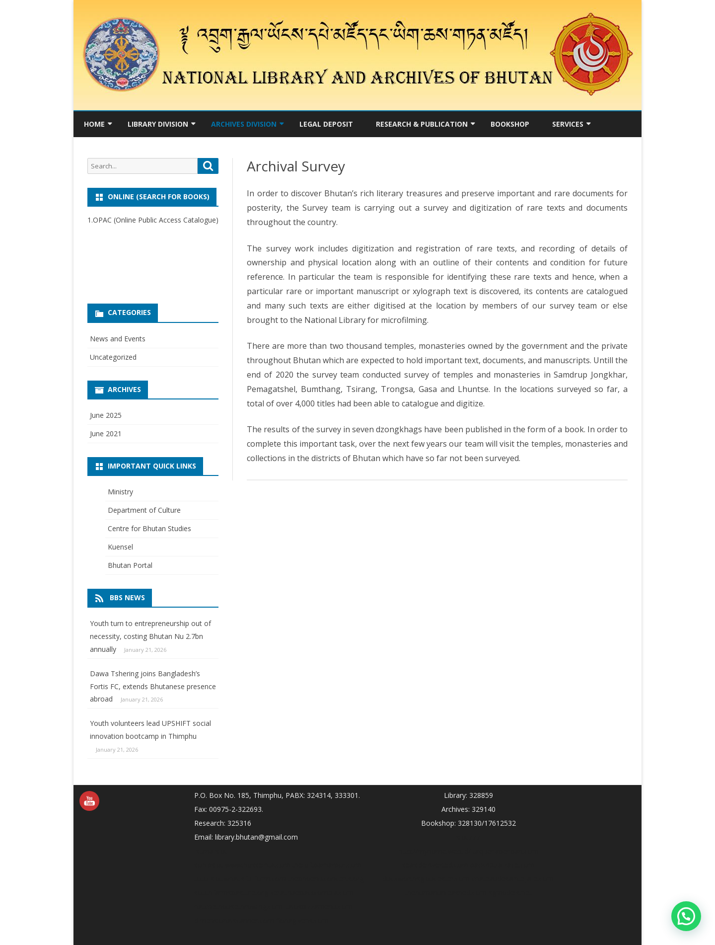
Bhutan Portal (130, 565)
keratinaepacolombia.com (312, 892)
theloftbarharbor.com (326, 864)
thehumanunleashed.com (446, 892)
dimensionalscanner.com (234, 920)
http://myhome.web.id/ (434, 851)
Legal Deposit (326, 124)
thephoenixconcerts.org (326, 878)
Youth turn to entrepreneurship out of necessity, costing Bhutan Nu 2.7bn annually (150, 636)
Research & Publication (422, 124)
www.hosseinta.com (257, 864)
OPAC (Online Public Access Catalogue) (155, 220)
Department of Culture (144, 510)
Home (94, 124)
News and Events (117, 338)
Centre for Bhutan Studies (149, 528)
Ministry (120, 491)
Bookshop (510, 124)
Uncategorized (113, 357)
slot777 (468, 837)
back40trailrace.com (502, 864)
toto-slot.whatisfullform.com (240, 878)
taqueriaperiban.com (506, 851)
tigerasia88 (105, 270)
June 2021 (106, 433)
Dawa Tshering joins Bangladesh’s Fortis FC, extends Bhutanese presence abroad (153, 686)
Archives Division (244, 124)
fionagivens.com (302, 920)
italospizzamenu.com (319, 906)
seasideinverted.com (435, 864)
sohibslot (208, 864)
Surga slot (103, 244)
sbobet (98, 257)
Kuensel (120, 546)
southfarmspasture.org (231, 892)
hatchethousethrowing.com (238, 906)
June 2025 (106, 415)
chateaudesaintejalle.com (513, 878)
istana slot (210, 851)
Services (567, 124)
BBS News (127, 597)
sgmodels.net (510, 892)
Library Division (158, 124)
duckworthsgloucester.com (426, 878)
